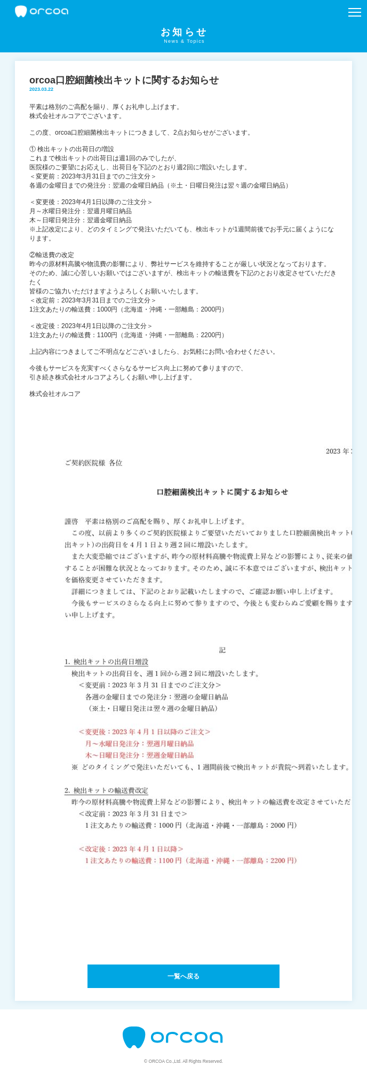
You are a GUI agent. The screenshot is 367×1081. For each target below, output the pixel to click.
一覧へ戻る (183, 976)
